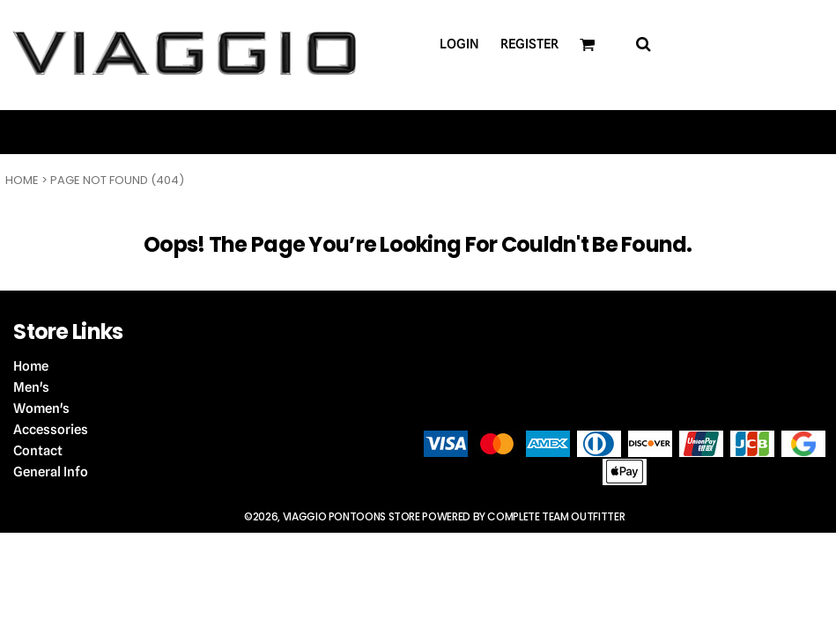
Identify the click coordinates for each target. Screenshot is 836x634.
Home (22, 180)
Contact (38, 451)
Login (459, 44)
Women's (41, 409)
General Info (50, 472)
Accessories (50, 430)
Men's (31, 387)
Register (529, 44)
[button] (643, 44)
